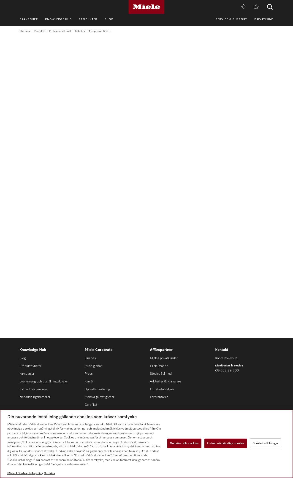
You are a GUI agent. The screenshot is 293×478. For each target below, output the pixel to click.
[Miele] (146, 7)
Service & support (231, 19)
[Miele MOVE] (243, 7)
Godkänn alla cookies (184, 443)
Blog (22, 358)
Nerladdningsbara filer (34, 397)
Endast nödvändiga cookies (225, 443)
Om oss (90, 358)
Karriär (89, 381)
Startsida (24, 31)
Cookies (49, 473)
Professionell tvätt (60, 31)
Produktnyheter (30, 366)
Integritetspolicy (31, 473)
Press (89, 373)
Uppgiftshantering (97, 389)
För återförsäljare (162, 389)
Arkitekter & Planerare (165, 381)
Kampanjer (26, 373)
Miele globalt (94, 366)
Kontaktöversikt (226, 358)
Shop (109, 19)
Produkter (88, 19)
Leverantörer (159, 397)
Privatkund (264, 19)
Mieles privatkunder (164, 358)
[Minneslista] (256, 7)
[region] (146, 444)
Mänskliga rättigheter (99, 397)
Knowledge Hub (58, 19)
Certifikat (91, 404)
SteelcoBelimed (161, 373)
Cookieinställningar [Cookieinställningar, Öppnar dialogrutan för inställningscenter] (265, 443)
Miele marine (159, 366)
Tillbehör (80, 31)
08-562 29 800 (227, 370)
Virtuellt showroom (33, 389)
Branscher (28, 19)
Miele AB (13, 473)
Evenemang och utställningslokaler (43, 381)
